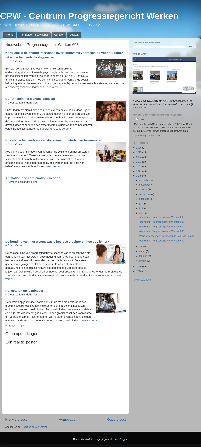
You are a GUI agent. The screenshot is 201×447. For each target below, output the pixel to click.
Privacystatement (142, 280)
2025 (139, 152)
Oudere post (116, 419)
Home (10, 34)
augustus (144, 198)
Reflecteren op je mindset (24, 290)
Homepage (67, 419)
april (141, 246)
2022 (139, 166)
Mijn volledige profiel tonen (147, 135)
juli (141, 203)
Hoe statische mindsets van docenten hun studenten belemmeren (53, 140)
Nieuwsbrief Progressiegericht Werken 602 (161, 240)
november (144, 184)
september (145, 194)
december (144, 180)
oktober (143, 189)
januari (143, 260)
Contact (58, 34)
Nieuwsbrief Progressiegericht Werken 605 (161, 221)
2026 (139, 147)
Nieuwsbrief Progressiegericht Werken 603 (161, 231)
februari (143, 256)
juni (141, 208)
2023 (139, 161)
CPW (141, 119)
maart (142, 251)
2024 (139, 157)
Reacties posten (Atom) (34, 427)
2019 (139, 266)
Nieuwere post (16, 419)
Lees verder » (53, 87)
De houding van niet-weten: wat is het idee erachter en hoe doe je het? (57, 241)
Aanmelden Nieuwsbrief (34, 34)
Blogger (123, 439)
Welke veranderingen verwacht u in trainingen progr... (166, 236)
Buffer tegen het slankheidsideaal (30, 98)
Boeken (74, 34)
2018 (139, 271)
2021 (139, 171)
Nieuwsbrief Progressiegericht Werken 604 (161, 226)
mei (141, 213)
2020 (139, 176)
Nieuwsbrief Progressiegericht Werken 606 (161, 217)
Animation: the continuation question (32, 178)
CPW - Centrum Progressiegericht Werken (89, 16)
